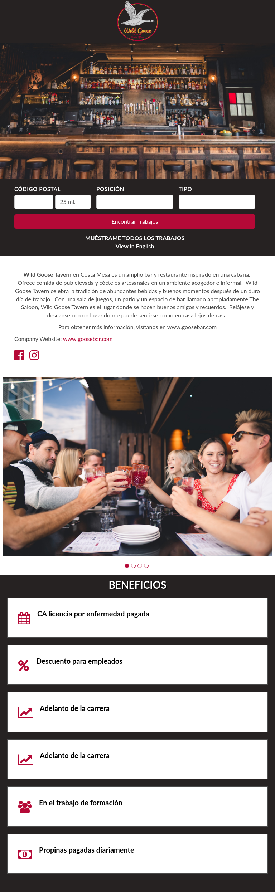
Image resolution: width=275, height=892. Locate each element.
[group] (137, 466)
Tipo (185, 189)
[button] (127, 566)
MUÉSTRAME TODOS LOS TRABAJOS (135, 237)
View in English (135, 246)
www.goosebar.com (87, 338)
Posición (110, 189)
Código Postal (37, 189)
